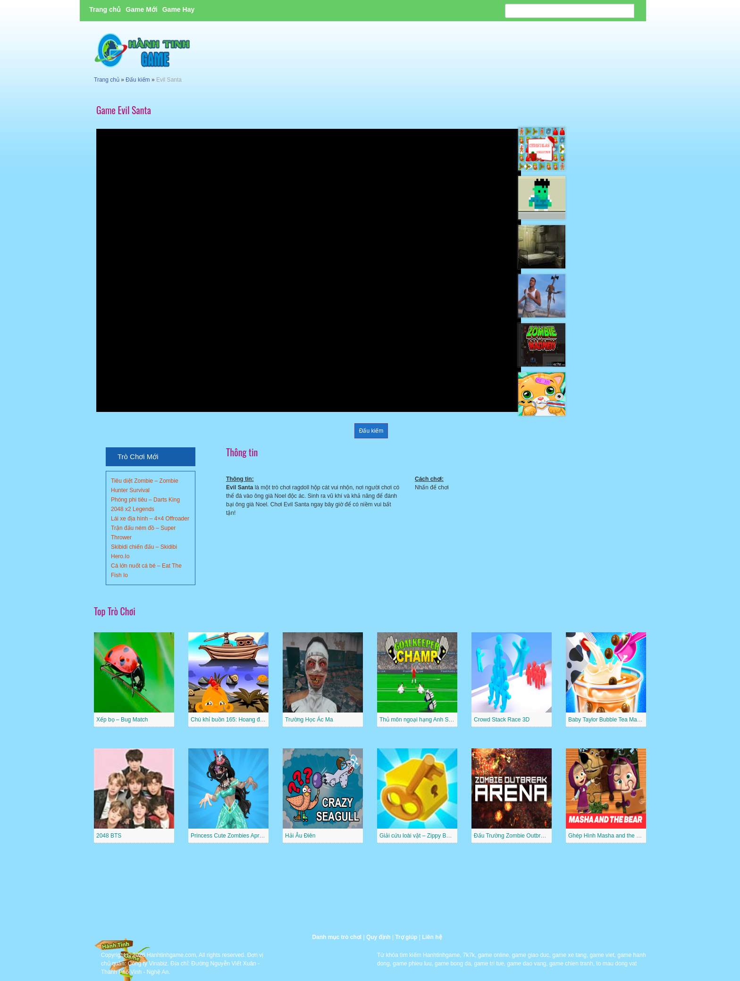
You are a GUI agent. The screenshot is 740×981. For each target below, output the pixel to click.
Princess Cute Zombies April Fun (232, 835)
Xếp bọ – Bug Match (122, 719)
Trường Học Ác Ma (309, 719)
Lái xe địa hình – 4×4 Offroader (150, 518)
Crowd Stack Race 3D (502, 719)
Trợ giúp (406, 937)
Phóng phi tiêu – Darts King (145, 499)
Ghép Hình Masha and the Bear (608, 835)
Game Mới (141, 9)
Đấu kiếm (138, 79)
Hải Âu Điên (300, 835)
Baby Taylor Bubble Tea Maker (606, 719)
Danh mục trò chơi (337, 937)
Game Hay (178, 9)
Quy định (378, 937)
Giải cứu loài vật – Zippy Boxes (418, 835)
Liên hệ (432, 937)
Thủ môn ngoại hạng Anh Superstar (424, 719)
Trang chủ (105, 9)
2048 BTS (108, 835)
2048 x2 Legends (132, 509)
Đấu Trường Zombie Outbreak (512, 835)
